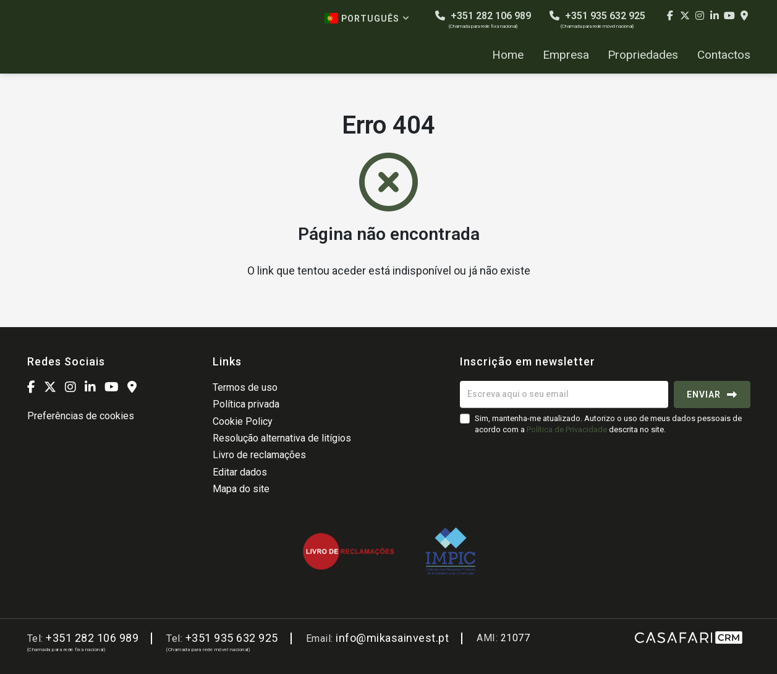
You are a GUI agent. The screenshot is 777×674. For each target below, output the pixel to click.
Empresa (566, 55)
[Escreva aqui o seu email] (564, 394)
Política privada (246, 404)
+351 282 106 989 (483, 19)
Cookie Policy (243, 421)
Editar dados (240, 472)
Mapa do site (241, 489)
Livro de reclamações (259, 455)
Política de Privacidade (568, 429)
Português (367, 18)
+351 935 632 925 (597, 19)
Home (508, 55)
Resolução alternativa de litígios (282, 438)
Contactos (723, 55)
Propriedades (643, 55)
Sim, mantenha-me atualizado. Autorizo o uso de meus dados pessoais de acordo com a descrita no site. (608, 424)
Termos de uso (245, 387)
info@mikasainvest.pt (392, 637)
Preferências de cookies (80, 416)
